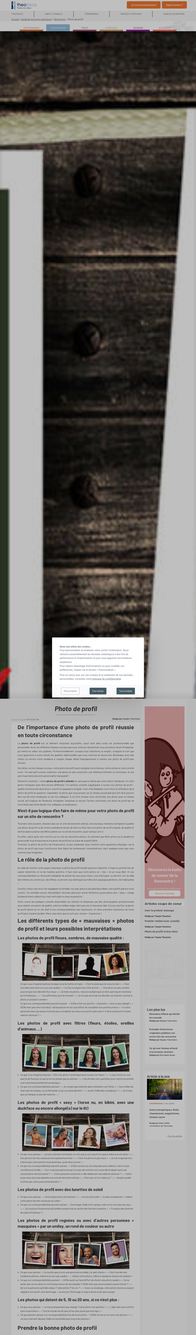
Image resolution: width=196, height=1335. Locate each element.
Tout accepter (125, 691)
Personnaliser (70, 691)
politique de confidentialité (106, 678)
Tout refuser (98, 691)
